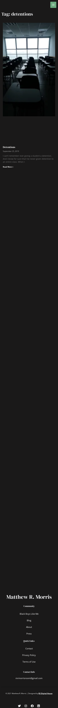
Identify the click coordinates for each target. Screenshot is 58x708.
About (29, 627)
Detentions (9, 147)
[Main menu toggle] (53, 5)
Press (29, 633)
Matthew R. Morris (29, 597)
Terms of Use (29, 661)
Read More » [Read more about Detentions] (8, 167)
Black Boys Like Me (29, 613)
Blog (29, 620)
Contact (29, 648)
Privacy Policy (29, 655)
